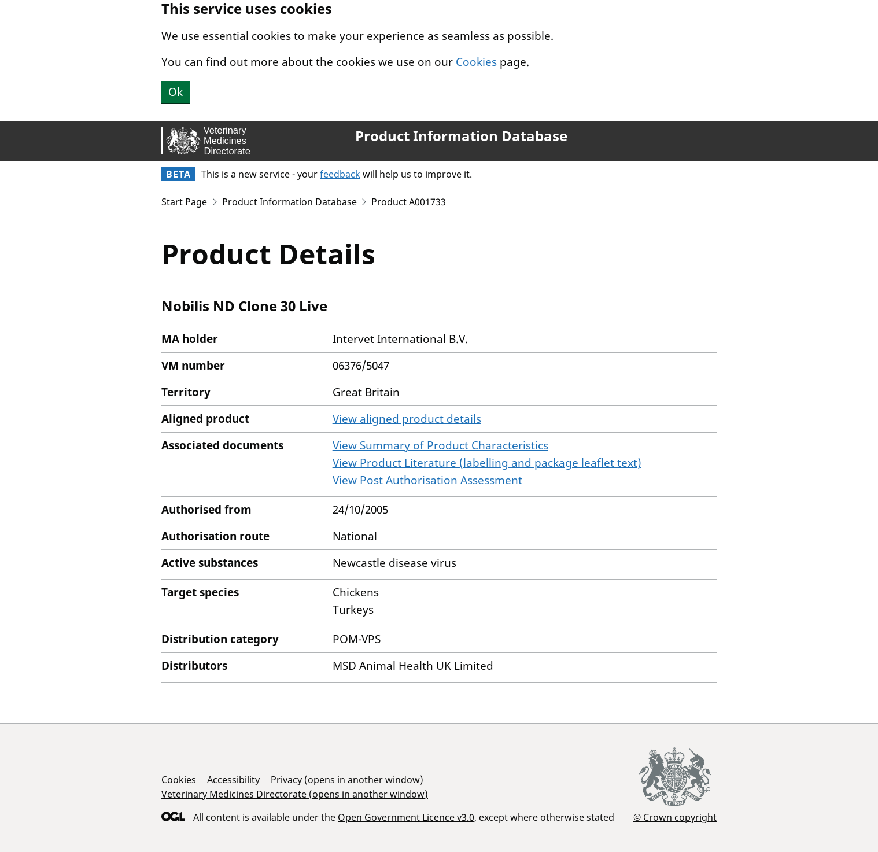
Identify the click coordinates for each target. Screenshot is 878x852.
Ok (175, 91)
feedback (340, 174)
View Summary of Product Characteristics (440, 445)
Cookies (476, 61)
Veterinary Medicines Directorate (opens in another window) (294, 794)
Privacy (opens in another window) (347, 779)
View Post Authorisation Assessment (427, 480)
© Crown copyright (675, 817)
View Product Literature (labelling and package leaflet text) (487, 462)
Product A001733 (408, 202)
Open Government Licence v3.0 (406, 817)
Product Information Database (461, 136)
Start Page (184, 202)
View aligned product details (407, 418)
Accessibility (233, 779)
